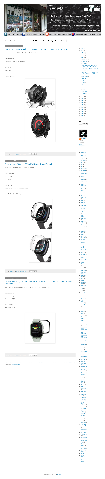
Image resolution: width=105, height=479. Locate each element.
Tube (82, 420)
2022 (82, 57)
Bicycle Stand (84, 181)
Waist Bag (83, 432)
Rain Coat (83, 359)
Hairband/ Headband (83, 269)
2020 (82, 98)
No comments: (23, 154)
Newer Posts (8, 362)
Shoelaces (83, 373)
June (83, 82)
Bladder (82, 188)
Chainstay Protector (83, 222)
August (84, 78)
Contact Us (83, 228)
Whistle (82, 453)
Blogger (59, 474)
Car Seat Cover (83, 209)
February (84, 91)
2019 (82, 100)
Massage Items (83, 293)
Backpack (83, 158)
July (83, 80)
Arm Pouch (83, 152)
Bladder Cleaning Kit (84, 191)
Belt (82, 166)
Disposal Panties (83, 240)
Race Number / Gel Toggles (84, 355)
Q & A (82, 349)
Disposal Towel (83, 243)
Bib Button (83, 168)
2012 (82, 115)
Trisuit (82, 419)
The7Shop (83, 138)
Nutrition (83, 311)
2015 (82, 109)
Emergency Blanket (83, 246)
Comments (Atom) (16, 364)
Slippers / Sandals (83, 375)
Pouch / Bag (84, 324)
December (85, 59)
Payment (83, 315)
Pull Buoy (83, 346)
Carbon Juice (84, 212)
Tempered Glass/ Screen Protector (83, 403)
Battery (82, 162)
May (83, 85)
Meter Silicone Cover (82, 302)
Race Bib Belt (84, 351)
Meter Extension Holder (83, 297)
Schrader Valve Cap (83, 370)
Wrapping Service (83, 460)
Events (82, 252)
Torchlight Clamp (83, 414)
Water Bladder (82, 444)
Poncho (82, 322)
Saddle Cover (84, 366)
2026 (82, 48)
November (85, 61)
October (84, 63)
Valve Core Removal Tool (84, 425)
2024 (82, 53)
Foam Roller (84, 259)
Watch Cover (84, 434)
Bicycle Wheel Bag (83, 185)
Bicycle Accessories (84, 172)
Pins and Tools (83, 317)
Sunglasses (83, 388)
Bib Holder (83, 170)
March (84, 89)
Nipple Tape (83, 308)
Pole (82, 320)
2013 (82, 113)
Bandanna (83, 160)
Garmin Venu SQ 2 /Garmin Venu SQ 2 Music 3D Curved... (90, 73)
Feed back (83, 254)
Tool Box (83, 412)
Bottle (82, 195)
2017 (82, 105)
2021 (82, 96)
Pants (82, 313)
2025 (82, 50)
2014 (82, 111)
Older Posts (72, 362)
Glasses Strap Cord (83, 263)
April (83, 87)
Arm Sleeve (83, 155)
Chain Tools (83, 218)
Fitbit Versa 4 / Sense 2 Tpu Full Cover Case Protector (29, 164)
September (85, 76)
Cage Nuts (83, 205)
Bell (81, 164)
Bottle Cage (83, 197)
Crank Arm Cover (83, 232)
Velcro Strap (84, 429)
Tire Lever (83, 407)
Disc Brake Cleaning (83, 237)
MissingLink (83, 304)
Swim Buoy (83, 391)
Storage (82, 384)
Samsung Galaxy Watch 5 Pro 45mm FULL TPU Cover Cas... (90, 66)
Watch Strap (84, 437)
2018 (82, 102)
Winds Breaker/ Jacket (83, 457)
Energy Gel (83, 249)
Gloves (82, 267)
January (84, 93)
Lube (82, 290)
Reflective (83, 361)
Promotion (83, 344)
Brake (82, 200)
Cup (82, 234)
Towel (82, 417)
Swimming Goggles (83, 398)
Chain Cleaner (82, 216)
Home (40, 362)
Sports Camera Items (83, 381)
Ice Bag (82, 280)
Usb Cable (83, 422)
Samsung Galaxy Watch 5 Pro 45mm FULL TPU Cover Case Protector (36, 49)
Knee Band (83, 285)
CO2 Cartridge (83, 225)
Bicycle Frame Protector (83, 178)
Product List (83, 341)
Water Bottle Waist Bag (84, 447)
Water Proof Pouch (83, 451)
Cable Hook (83, 202)
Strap (82, 386)
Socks (82, 378)
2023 (82, 55)
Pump (82, 348)
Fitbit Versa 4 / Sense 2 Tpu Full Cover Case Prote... (90, 69)
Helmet (82, 278)
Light (82, 288)
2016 (82, 107)
